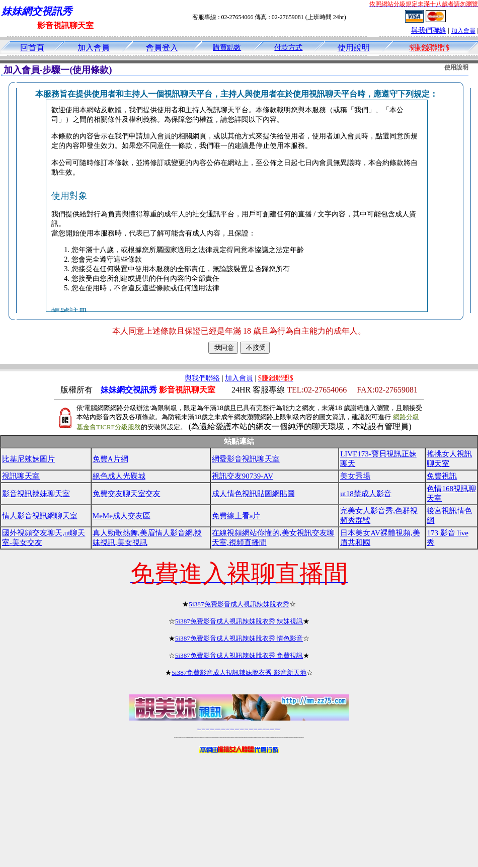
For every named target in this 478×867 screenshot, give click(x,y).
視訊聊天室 (21, 476)
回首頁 (32, 47)
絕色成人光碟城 (119, 476)
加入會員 (463, 30)
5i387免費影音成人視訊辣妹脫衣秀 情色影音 (239, 638)
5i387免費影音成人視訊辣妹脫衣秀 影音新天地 (239, 672)
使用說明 (354, 47)
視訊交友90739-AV (242, 476)
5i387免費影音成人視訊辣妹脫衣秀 (239, 604)
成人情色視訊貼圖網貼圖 (253, 494)
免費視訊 (442, 476)
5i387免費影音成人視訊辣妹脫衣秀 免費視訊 (239, 655)
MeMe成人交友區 (121, 516)
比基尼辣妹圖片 (28, 459)
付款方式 (288, 47)
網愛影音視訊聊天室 (246, 459)
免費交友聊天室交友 (127, 494)
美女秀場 (355, 476)
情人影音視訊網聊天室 (39, 516)
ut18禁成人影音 (365, 494)
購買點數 (227, 47)
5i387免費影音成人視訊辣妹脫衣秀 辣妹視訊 (239, 621)
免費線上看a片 (236, 516)
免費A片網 (110, 459)
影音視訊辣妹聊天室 (36, 494)
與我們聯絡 (428, 30)
